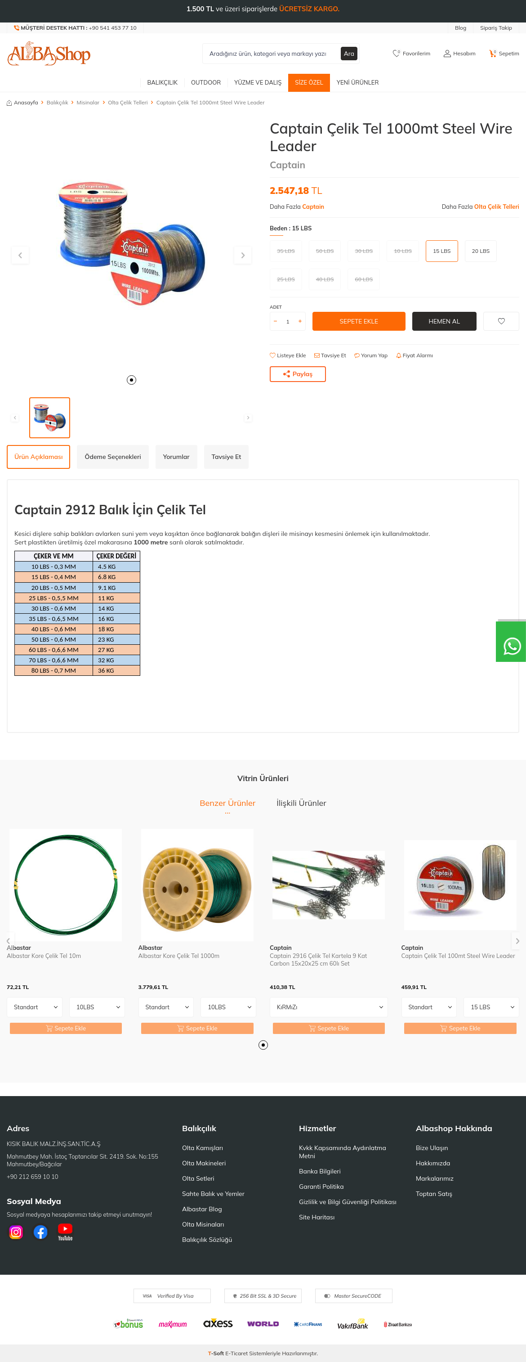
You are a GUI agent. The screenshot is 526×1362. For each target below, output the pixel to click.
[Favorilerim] (411, 53)
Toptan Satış (434, 1194)
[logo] (49, 53)
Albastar (19, 947)
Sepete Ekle (359, 321)
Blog (460, 27)
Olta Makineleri (204, 1163)
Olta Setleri (198, 1178)
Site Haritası (316, 1217)
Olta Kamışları (202, 1148)
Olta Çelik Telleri (127, 102)
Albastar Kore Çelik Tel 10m (44, 955)
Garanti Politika (321, 1186)
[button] (131, 380)
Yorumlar (176, 457)
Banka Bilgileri (320, 1171)
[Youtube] (65, 1232)
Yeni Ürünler (358, 82)
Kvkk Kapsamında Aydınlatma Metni (342, 1152)
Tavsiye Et (330, 355)
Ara (348, 53)
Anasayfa (22, 102)
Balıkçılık (162, 82)
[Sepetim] (504, 53)
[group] (131, 244)
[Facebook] (40, 1232)
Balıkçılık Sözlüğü (207, 1240)
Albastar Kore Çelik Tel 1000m (179, 955)
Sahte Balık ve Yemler (213, 1194)
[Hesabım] (459, 53)
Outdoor (206, 82)
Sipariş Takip (496, 27)
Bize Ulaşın (432, 1148)
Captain (287, 165)
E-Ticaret (236, 1353)
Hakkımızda (433, 1163)
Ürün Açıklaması (38, 457)
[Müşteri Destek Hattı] (75, 27)
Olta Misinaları (203, 1224)
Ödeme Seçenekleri (113, 457)
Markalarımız (435, 1178)
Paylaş (298, 374)
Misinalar (88, 102)
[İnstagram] (16, 1232)
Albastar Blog (202, 1209)
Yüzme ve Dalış (257, 82)
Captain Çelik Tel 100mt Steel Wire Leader (458, 955)
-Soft (217, 1353)
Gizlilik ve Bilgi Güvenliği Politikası (348, 1202)
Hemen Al (444, 321)
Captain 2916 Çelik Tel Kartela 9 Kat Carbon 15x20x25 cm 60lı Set (318, 959)
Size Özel (309, 82)
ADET (276, 307)
